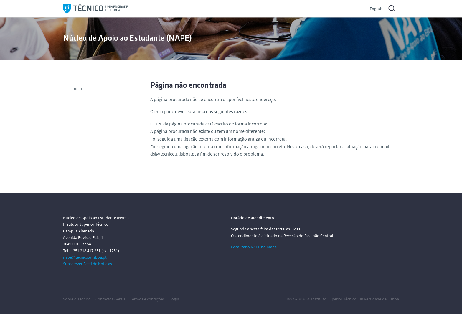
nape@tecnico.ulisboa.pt (85, 257)
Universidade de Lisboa (378, 299)
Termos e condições (147, 299)
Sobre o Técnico (77, 299)
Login (174, 299)
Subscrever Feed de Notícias (87, 263)
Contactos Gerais (110, 299)
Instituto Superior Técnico (334, 299)
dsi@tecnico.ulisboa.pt (173, 154)
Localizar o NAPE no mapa (254, 246)
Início (76, 88)
